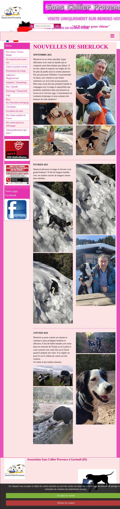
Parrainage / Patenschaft (16, 91)
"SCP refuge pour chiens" (91, 26)
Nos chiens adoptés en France (15, 117)
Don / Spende (12, 87)
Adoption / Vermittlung (16, 82)
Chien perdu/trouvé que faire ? (16, 131)
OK (57, 26)
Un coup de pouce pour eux (16, 61)
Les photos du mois (14, 111)
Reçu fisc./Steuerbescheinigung (17, 101)
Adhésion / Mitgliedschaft (12, 76)
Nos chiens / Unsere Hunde (14, 53)
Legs (8, 95)
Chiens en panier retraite (16, 67)
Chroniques (11, 107)
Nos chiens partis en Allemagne (15, 124)
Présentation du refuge (16, 71)
